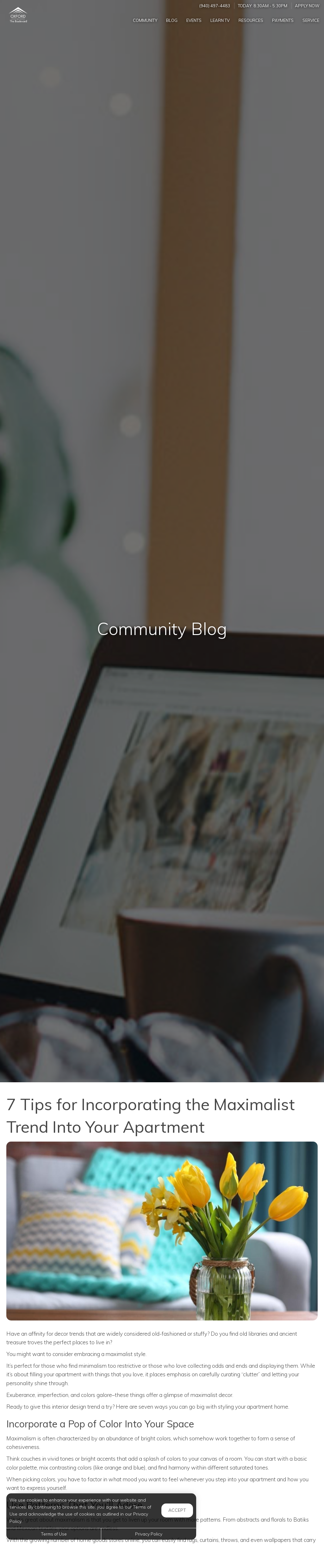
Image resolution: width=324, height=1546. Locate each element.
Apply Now (307, 5)
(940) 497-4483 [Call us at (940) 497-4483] (214, 5)
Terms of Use (54, 1533)
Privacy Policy (148, 1533)
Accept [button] (177, 1510)
